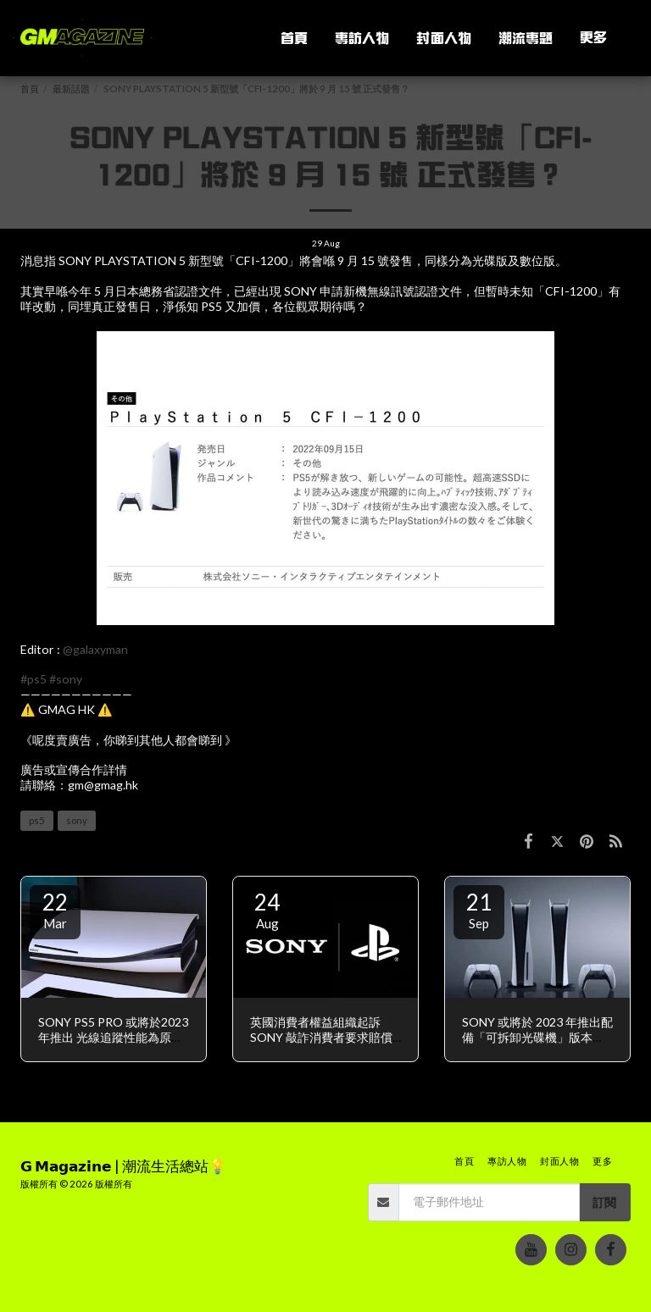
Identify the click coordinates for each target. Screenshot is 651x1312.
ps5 (37, 820)
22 (55, 910)
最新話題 (71, 88)
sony (76, 820)
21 (478, 910)
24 (267, 910)
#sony (65, 679)
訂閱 (604, 1202)
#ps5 (33, 679)
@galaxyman (95, 649)
